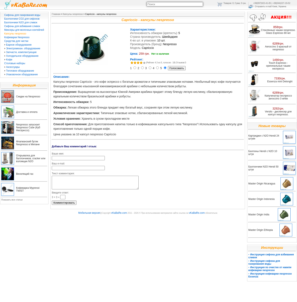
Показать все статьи (11, 199)
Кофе (8, 59)
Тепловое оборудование (19, 70)
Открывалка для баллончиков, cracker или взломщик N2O (30, 158)
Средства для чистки (16, 41)
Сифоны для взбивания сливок (22, 26)
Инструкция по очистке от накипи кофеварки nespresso (269, 269)
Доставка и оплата (27, 112)
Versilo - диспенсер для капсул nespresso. (278, 113)
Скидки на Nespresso (28, 96)
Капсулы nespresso (15, 33)
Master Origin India (258, 214)
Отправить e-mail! (263, 6)
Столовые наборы (14, 63)
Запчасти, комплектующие (20, 52)
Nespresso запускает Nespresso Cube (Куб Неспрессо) (28, 127)
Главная (56, 14)
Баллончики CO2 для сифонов (22, 18)
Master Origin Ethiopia (260, 230)
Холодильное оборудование (21, 55)
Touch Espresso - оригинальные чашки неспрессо (278, 65)
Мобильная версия (89, 215)
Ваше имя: (58, 153)
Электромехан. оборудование (22, 48)
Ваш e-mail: (58, 163)
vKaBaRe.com (119, 215)
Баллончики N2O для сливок (20, 22)
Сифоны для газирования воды (22, 15)
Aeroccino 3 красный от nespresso (278, 48)
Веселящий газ (24, 173)
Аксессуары (12, 67)
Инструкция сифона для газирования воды (264, 262)
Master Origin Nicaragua (261, 183)
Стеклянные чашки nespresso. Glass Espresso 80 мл (278, 31)
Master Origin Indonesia (261, 199)
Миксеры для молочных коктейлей (24, 29)
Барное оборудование (18, 44)
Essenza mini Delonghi (279, 81)
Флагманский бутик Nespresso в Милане (28, 143)
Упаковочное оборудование (21, 74)
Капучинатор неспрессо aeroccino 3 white (278, 97)
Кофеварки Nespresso (16, 37)
